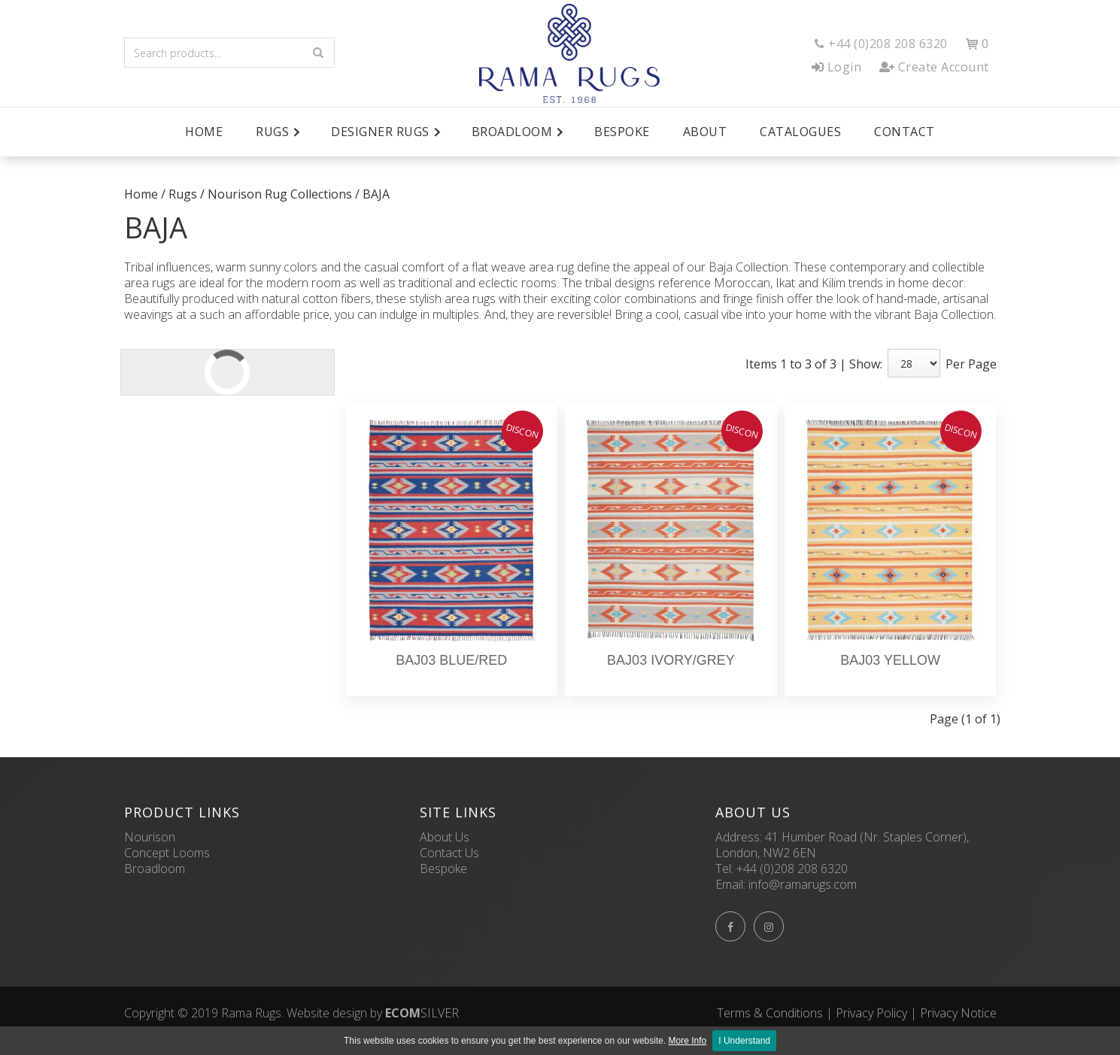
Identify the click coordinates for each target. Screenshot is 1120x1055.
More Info (688, 1040)
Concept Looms (167, 852)
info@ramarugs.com (802, 884)
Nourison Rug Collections (280, 194)
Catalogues (800, 131)
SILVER (422, 1013)
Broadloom (154, 868)
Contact (904, 131)
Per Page (971, 364)
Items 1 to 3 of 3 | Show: (813, 364)
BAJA (376, 194)
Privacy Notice (958, 1013)
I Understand (744, 1040)
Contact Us (449, 852)
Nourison (149, 837)
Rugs (182, 194)
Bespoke (622, 131)
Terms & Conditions (770, 1013)
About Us (444, 837)
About (705, 131)
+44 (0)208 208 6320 (792, 868)
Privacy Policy (871, 1013)
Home (204, 131)
